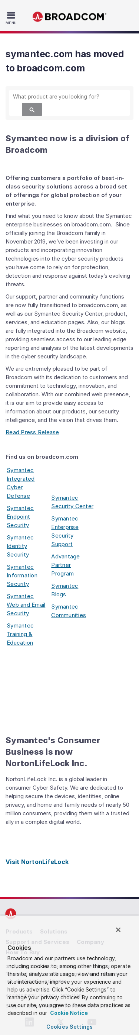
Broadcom (69, 17)
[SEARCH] (69, 96)
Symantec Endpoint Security (20, 516)
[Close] (118, 930)
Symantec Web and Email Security (26, 605)
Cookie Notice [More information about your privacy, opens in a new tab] (68, 1013)
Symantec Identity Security (20, 546)
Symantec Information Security (22, 575)
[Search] (32, 109)
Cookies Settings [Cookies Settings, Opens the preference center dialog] (69, 1026)
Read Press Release (32, 432)
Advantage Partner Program (65, 565)
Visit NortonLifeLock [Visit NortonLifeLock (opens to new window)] (37, 861)
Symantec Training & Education (20, 634)
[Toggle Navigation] (12, 18)
